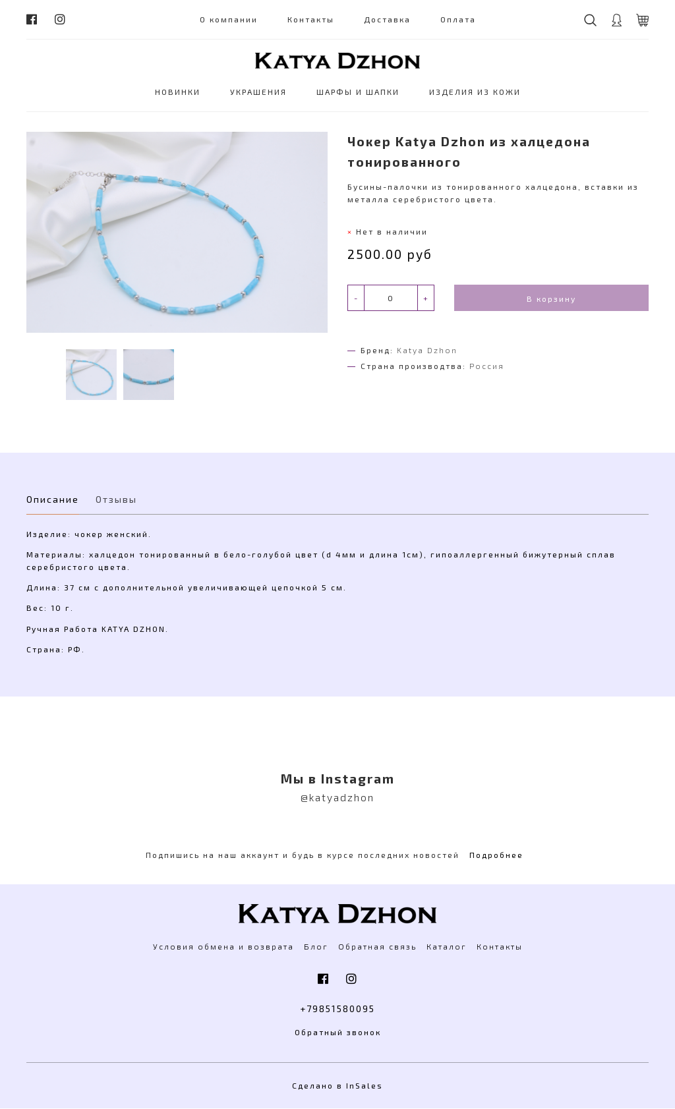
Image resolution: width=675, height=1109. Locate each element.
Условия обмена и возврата (223, 946)
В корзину (551, 298)
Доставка (387, 19)
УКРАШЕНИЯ (258, 91)
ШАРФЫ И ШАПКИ (357, 91)
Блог (316, 946)
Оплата (458, 19)
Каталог (446, 946)
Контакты (310, 19)
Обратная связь (377, 946)
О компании (229, 19)
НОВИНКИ (177, 91)
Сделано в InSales (337, 1086)
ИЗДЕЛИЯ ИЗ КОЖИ (475, 91)
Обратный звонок (338, 1032)
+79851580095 (337, 1009)
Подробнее (496, 854)
